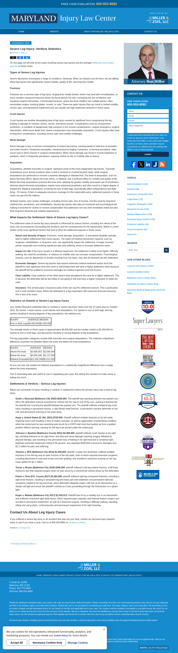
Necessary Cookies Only (47, 642)
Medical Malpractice (139, 213)
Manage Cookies (78, 642)
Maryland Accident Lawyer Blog (141, 281)
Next (33, 544)
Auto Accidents (137, 184)
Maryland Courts (137, 208)
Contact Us (105, 574)
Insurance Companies (139, 193)
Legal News (134, 198)
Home (21, 31)
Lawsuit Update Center (137, 269)
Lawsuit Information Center (139, 264)
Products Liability (137, 223)
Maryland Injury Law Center (62, 18)
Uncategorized (24, 528)
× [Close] (104, 629)
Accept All (17, 642)
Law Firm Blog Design (155, 647)
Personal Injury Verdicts (140, 218)
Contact (150, 31)
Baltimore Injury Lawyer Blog (140, 275)
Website (54, 31)
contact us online (77, 522)
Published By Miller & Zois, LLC (158, 18)
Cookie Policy (62, 635)
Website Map (118, 574)
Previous (15, 544)
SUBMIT (148, 154)
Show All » (132, 232)
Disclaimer (63, 574)
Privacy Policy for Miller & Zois (84, 574)
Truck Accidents (136, 228)
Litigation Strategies (139, 203)
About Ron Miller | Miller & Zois (101, 31)
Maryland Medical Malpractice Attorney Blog (147, 287)
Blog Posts (131, 574)
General (132, 189)
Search (166, 248)
